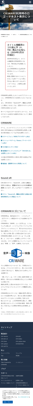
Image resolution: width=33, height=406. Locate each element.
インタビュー (19, 362)
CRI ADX (18, 336)
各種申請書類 (19, 375)
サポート (4, 373)
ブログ (3, 369)
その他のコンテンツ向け (10, 147)
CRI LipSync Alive (21, 341)
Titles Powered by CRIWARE (6, 363)
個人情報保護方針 (23, 397)
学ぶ (2, 350)
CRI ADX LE (4, 339)
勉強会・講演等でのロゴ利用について (15, 163)
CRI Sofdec (19, 339)
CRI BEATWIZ (20, 344)
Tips (2, 355)
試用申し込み (19, 380)
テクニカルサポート (6, 380)
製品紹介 (4, 334)
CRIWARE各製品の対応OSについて (7, 377)
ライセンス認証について (8, 383)
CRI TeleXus (4, 336)
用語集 (17, 355)
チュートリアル (5, 353)
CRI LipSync (4, 344)
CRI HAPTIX (4, 346)
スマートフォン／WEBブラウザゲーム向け (16, 136)
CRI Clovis (4, 341)
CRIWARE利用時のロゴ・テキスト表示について (22, 385)
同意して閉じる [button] (8, 402)
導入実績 (4, 360)
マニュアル (19, 353)
